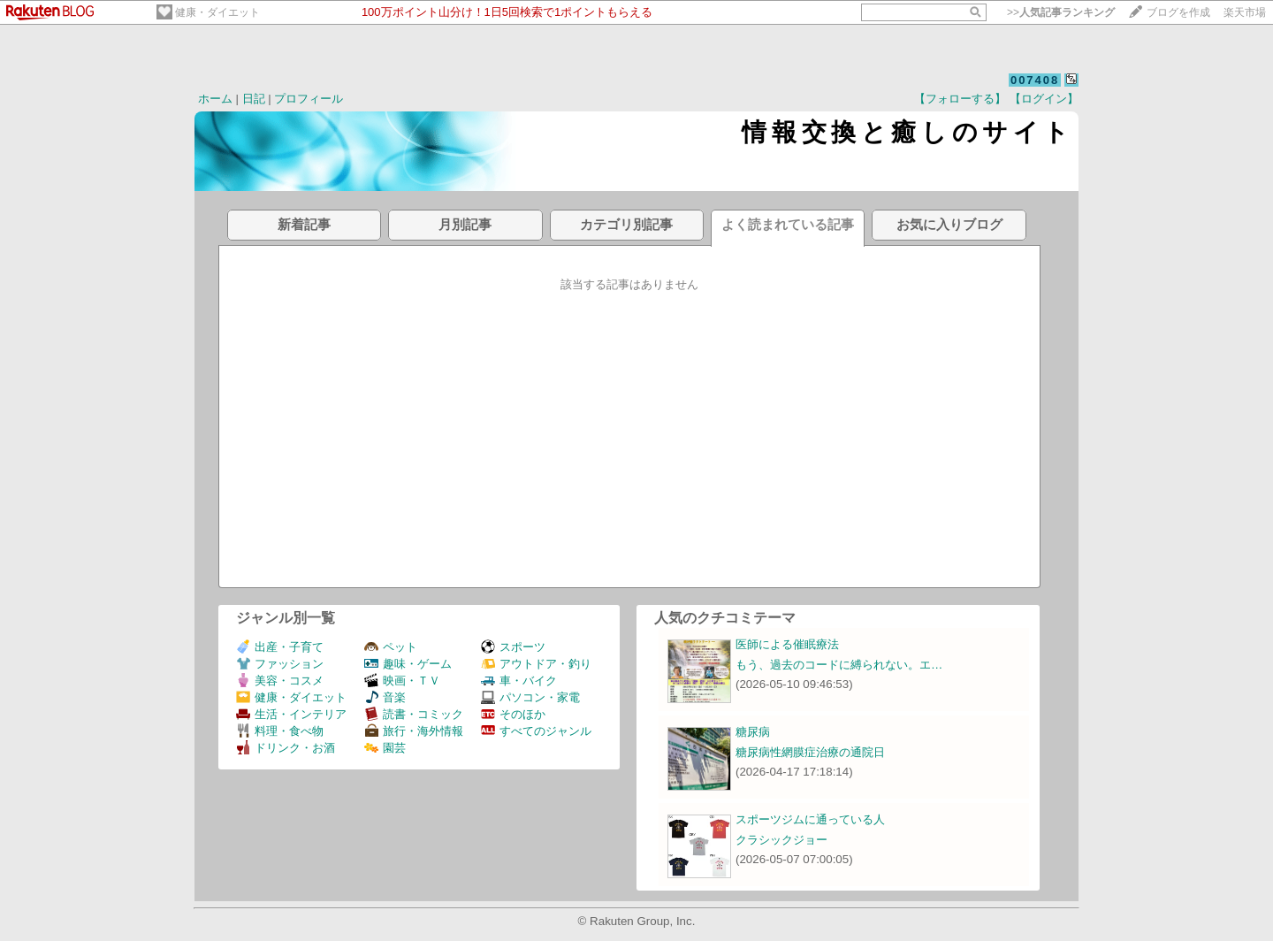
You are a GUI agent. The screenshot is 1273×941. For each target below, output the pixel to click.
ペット (390, 647)
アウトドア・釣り (536, 663)
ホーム (215, 98)
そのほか (513, 714)
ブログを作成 (1178, 12)
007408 (1034, 80)
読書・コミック (413, 714)
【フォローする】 (960, 98)
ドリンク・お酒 (285, 747)
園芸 (385, 747)
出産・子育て (280, 647)
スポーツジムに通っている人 (810, 819)
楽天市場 (1244, 12)
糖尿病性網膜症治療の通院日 (810, 752)
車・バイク (519, 680)
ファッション (280, 663)
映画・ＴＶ (402, 680)
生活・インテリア (291, 714)
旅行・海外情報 (413, 731)
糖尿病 (753, 731)
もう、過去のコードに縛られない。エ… (839, 664)
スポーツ (513, 647)
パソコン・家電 (530, 697)
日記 (253, 98)
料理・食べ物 (280, 731)
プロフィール (308, 98)
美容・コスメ (280, 680)
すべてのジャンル (536, 731)
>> (1061, 12)
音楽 (385, 697)
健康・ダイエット (217, 12)
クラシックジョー (781, 839)
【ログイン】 (1044, 98)
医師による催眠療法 (787, 644)
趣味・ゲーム (408, 663)
